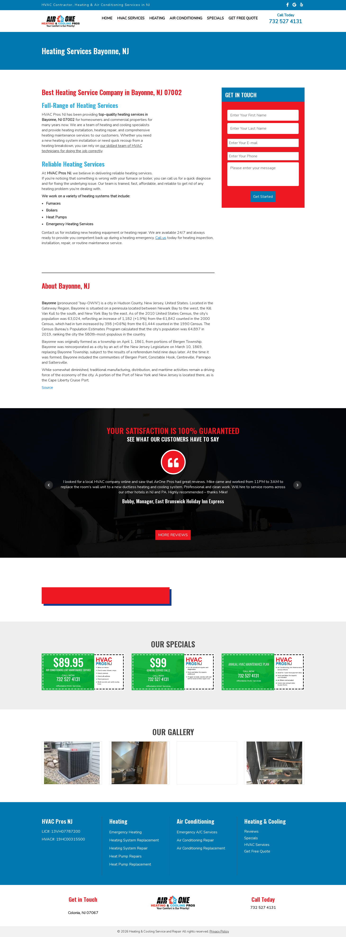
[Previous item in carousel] (49, 485)
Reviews (251, 831)
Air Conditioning (186, 18)
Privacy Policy (219, 931)
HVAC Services (130, 18)
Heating (157, 18)
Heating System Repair (128, 848)
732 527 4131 (285, 21)
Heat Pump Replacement (130, 864)
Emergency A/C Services (197, 832)
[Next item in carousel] (297, 485)
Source (47, 387)
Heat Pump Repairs (125, 856)
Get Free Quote (257, 851)
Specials (215, 18)
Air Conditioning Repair (195, 840)
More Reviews (173, 535)
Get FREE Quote (243, 18)
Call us (160, 237)
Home (107, 18)
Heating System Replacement (134, 840)
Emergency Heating (125, 832)
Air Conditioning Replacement (201, 848)
